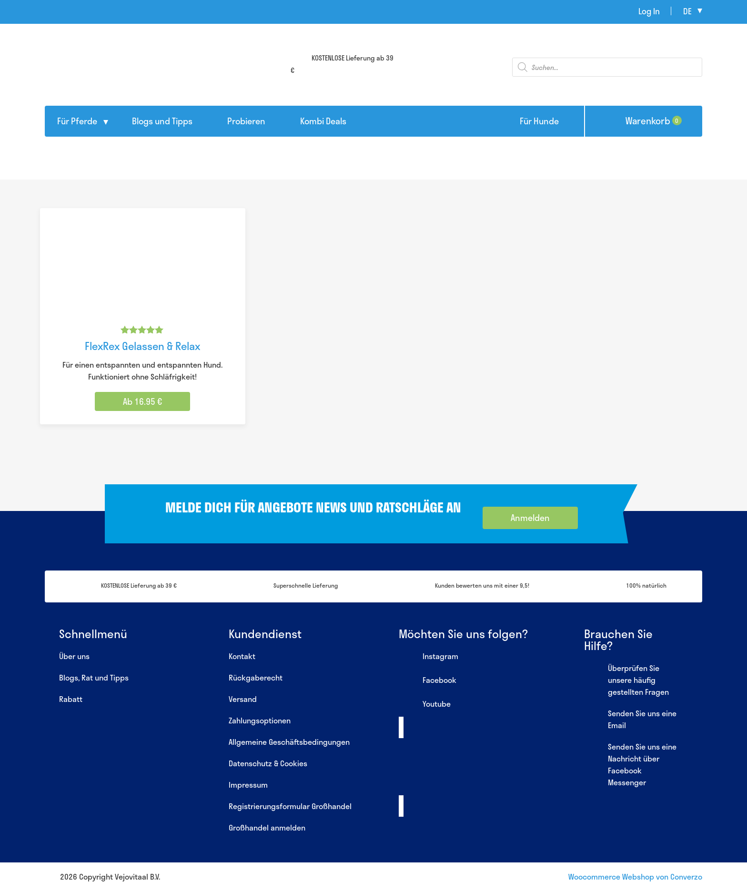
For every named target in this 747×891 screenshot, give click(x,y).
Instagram (428, 657)
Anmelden (530, 517)
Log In (649, 11)
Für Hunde (539, 121)
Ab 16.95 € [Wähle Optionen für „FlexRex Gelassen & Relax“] (142, 401)
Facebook (427, 681)
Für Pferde (77, 121)
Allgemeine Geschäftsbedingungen (289, 742)
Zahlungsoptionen (260, 720)
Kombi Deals (323, 121)
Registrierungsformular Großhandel (290, 806)
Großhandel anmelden (267, 827)
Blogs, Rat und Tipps (94, 677)
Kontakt (242, 656)
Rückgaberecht (256, 677)
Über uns (74, 656)
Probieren (246, 121)
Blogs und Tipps (162, 121)
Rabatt (70, 699)
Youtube (425, 705)
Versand (243, 699)
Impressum (248, 785)
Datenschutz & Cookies (268, 763)
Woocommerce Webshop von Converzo (635, 876)
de (687, 11)
